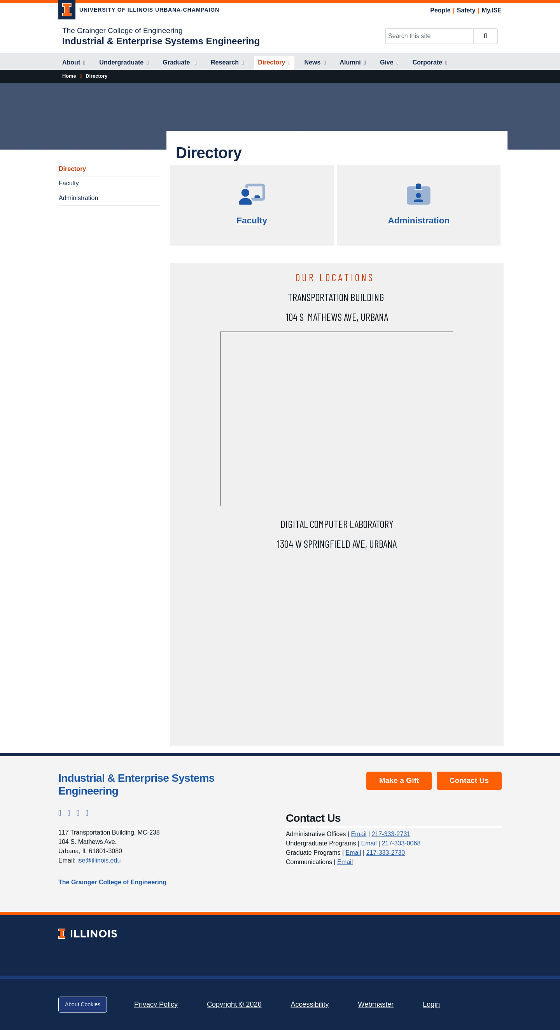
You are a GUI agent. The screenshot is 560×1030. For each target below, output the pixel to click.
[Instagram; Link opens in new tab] (59, 813)
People (440, 10)
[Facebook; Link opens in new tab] (68, 813)
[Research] (227, 63)
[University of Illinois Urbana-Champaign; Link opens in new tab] (138, 11)
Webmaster (376, 1004)
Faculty (69, 183)
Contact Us (469, 780)
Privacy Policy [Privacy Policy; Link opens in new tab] (156, 1004)
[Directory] (274, 63)
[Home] (69, 76)
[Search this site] (429, 36)
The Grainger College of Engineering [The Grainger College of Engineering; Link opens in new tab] (122, 30)
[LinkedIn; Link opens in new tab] (78, 813)
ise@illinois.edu (99, 860)
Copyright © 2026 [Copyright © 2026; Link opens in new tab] (234, 1004)
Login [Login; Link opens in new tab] (431, 1004)
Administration (78, 198)
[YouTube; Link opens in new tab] (87, 813)
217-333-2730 (385, 852)
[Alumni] (353, 63)
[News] (315, 63)
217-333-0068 (401, 843)
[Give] (389, 63)
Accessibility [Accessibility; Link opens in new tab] (309, 1004)
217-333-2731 (391, 834)
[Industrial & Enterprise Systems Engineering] (161, 41)
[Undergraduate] (123, 63)
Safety (466, 10)
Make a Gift (399, 780)
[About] (73, 63)
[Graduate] (180, 63)
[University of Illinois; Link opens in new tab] (87, 934)
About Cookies (82, 1004)
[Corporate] (430, 63)
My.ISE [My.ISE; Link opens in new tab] (492, 10)
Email (358, 834)
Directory (72, 169)
